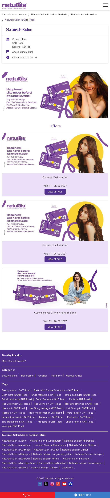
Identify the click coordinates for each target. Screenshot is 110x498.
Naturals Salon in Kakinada (16, 458)
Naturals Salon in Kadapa (88, 454)
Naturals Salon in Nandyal (52, 463)
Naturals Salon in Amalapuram (45, 440)
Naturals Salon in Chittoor (83, 445)
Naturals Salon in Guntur (75, 449)
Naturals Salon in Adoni (14, 440)
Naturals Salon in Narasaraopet (85, 463)
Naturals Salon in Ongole (44, 467)
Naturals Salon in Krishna (46, 458)
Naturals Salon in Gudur (46, 449)
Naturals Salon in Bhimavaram (50, 445)
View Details (55, 191)
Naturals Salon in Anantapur (16, 445)
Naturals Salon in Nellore (15, 467)
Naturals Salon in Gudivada (16, 449)
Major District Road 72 (14, 361)
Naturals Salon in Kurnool (76, 458)
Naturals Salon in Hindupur (16, 454)
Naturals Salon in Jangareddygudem (52, 454)
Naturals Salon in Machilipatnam (19, 463)
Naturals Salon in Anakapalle (79, 440)
